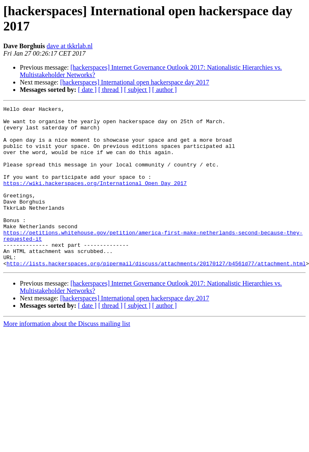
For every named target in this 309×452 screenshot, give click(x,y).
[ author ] (164, 89)
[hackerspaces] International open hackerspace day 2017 (134, 82)
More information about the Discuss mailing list (66, 355)
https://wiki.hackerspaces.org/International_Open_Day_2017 (95, 199)
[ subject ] (137, 89)
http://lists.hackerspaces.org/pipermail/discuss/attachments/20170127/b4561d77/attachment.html (156, 295)
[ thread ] (110, 89)
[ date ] (87, 89)
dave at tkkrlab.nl (70, 45)
